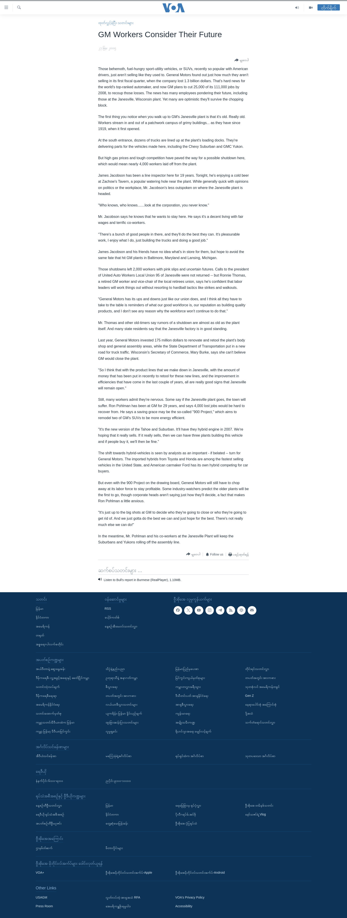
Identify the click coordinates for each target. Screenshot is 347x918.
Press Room (44, 906)
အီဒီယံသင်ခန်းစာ (46, 756)
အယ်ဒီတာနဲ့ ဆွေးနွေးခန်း (50, 669)
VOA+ (40, 872)
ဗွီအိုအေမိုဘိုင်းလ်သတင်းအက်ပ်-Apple (129, 872)
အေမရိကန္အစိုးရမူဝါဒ (118, 906)
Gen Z (249, 695)
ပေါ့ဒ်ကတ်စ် (112, 617)
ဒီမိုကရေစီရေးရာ (46, 695)
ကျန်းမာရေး (182, 713)
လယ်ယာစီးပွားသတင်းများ (121, 704)
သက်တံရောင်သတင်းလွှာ (260, 722)
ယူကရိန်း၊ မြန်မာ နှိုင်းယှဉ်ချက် (124, 713)
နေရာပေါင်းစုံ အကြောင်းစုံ (261, 704)
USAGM (41, 897)
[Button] (241, 60)
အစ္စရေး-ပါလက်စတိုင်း (50, 644)
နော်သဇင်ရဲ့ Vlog (255, 814)
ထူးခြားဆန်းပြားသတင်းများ (122, 722)
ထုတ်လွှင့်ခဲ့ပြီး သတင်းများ (115, 23)
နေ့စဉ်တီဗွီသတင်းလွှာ (49, 805)
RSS (108, 608)
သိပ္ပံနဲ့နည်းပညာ (115, 669)
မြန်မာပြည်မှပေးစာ (187, 669)
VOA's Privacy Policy (189, 897)
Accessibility (183, 906)
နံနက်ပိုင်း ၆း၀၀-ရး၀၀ (49, 781)
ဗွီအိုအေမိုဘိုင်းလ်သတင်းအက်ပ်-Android (200, 872)
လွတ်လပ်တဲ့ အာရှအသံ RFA (123, 897)
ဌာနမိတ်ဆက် (44, 848)
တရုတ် (40, 635)
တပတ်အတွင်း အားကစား (121, 695)
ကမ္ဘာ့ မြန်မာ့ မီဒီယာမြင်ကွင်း (53, 731)
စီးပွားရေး (111, 686)
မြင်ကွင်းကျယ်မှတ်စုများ (190, 678)
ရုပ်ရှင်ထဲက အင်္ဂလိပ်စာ (189, 756)
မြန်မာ (39, 608)
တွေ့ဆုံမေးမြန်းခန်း (117, 823)
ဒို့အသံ (249, 713)
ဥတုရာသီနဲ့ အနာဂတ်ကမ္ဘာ (122, 678)
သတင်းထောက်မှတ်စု (49, 713)
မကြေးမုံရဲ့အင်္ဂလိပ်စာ (119, 756)
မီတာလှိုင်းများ (114, 848)
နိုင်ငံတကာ (42, 617)
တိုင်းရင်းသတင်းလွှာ (257, 669)
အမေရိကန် (43, 626)
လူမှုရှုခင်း (111, 731)
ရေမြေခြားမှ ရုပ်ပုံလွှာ (188, 805)
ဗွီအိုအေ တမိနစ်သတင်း (259, 805)
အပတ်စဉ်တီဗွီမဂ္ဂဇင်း (49, 823)
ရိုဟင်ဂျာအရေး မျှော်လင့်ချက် (193, 731)
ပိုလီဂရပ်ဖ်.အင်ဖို (185, 814)
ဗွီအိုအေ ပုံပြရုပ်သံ (186, 823)
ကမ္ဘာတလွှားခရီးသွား (188, 686)
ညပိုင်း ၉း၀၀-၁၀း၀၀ (118, 781)
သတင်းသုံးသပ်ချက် (48, 686)
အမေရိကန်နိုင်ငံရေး (48, 704)
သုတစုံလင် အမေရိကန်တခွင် (262, 686)
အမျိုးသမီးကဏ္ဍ (185, 722)
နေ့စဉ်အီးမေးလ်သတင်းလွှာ (121, 626)
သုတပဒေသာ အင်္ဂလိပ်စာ (260, 756)
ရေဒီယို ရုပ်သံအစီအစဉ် (50, 814)
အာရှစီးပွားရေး (184, 704)
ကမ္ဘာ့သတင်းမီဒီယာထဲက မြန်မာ (55, 722)
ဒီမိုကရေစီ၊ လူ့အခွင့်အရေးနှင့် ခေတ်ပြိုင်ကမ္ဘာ (62, 678)
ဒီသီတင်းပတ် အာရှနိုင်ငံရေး (192, 695)
